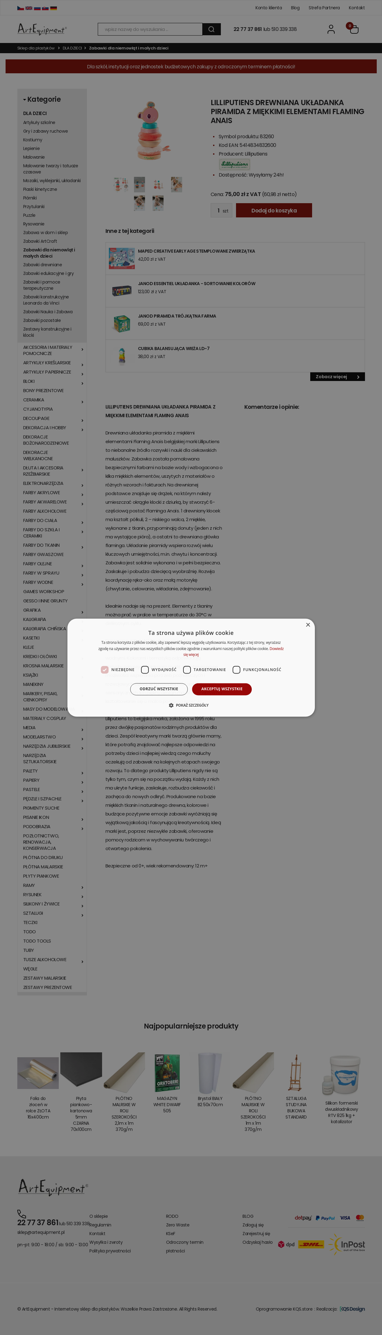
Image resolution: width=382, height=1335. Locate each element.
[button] (191, 705)
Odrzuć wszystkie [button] (159, 689)
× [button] (308, 625)
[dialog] (191, 667)
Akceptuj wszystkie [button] (222, 689)
